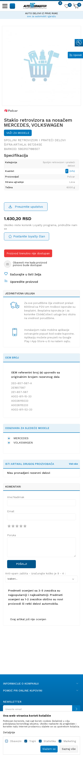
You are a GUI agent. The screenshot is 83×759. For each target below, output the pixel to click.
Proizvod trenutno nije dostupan (28, 253)
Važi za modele (17, 132)
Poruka (11, 535)
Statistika (50, 741)
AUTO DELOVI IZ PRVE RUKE (41, 13)
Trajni (32, 741)
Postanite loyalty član (29, 236)
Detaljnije (9, 732)
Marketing (69, 741)
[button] (12, 6)
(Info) (72, 171)
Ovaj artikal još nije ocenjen (28, 619)
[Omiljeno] (67, 6)
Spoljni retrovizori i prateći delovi (35, 140)
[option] (41, 14)
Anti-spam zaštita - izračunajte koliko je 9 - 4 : (35, 573)
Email (10, 511)
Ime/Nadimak (15, 497)
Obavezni (15, 741)
